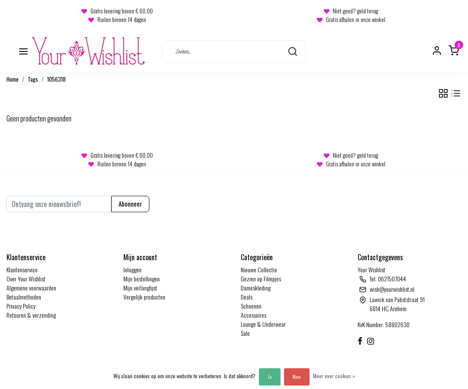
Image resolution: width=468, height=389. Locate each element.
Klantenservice (22, 269)
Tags (33, 79)
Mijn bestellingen (141, 278)
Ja (270, 376)
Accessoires (253, 314)
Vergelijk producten (144, 296)
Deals (246, 296)
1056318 (56, 79)
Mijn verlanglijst (140, 287)
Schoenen (251, 305)
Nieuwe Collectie (259, 269)
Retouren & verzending (31, 314)
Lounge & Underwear (263, 323)
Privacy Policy (21, 305)
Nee (297, 376)
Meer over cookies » (334, 375)
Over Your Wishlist (25, 278)
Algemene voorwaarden (31, 287)
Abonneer (130, 203)
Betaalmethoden (23, 296)
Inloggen (132, 269)
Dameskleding (256, 287)
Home (12, 79)
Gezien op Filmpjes (261, 278)
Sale (245, 333)
